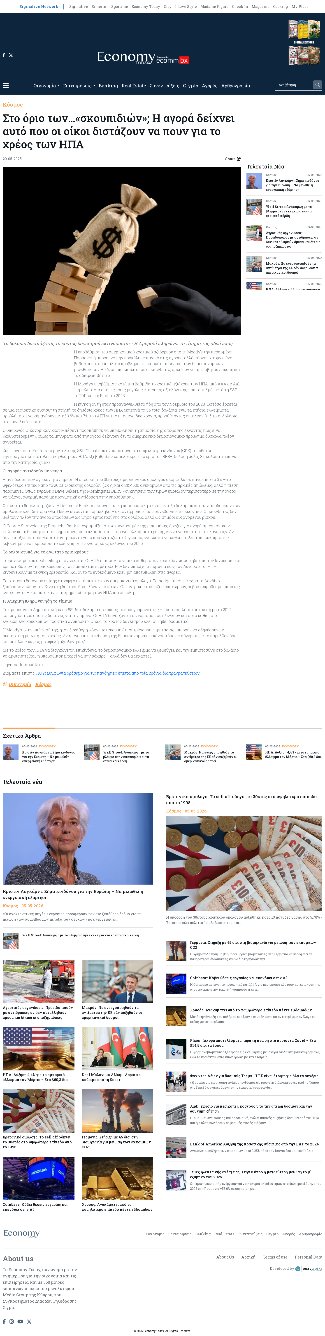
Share (233, 159)
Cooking (280, 6)
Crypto (190, 85)
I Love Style (186, 6)
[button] (6, 85)
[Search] (293, 84)
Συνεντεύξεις (164, 85)
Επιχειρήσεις (77, 85)
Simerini (100, 6)
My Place (300, 6)
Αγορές (210, 85)
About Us (224, 1257)
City (168, 6)
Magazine (260, 6)
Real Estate (134, 85)
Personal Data (308, 1257)
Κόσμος (13, 104)
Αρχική (247, 1257)
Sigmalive (78, 6)
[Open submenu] (59, 85)
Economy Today (146, 6)
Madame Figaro (214, 6)
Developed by (296, 1268)
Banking (108, 85)
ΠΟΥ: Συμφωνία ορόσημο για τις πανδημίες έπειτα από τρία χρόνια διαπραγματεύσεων (117, 673)
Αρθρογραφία (235, 85)
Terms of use (275, 1257)
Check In (240, 6)
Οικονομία (45, 85)
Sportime (119, 6)
